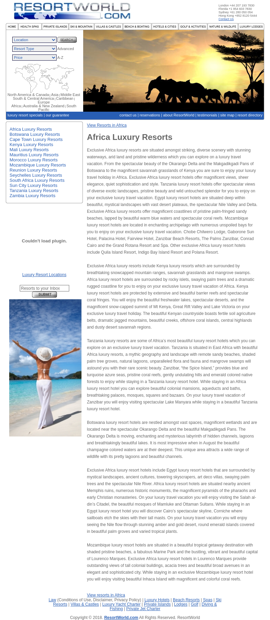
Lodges (181, 604)
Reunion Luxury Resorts (33, 170)
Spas (207, 600)
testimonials (207, 115)
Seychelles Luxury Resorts (36, 175)
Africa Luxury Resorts (31, 129)
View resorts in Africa (106, 595)
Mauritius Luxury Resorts (34, 154)
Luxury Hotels (157, 600)
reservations (150, 115)
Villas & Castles (85, 604)
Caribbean (64, 98)
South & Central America (33, 98)
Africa (16, 106)
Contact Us (226, 19)
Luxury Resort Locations (44, 274)
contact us (127, 115)
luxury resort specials (25, 115)
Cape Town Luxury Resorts (36, 139)
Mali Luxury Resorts (29, 149)
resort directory (250, 115)
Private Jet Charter (143, 608)
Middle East (70, 95)
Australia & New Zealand (43, 106)
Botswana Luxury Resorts (35, 134)
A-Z (60, 57)
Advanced (65, 49)
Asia (54, 95)
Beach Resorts (186, 600)
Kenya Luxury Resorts (31, 144)
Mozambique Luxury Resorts (38, 165)
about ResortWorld (179, 115)
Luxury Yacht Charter (121, 604)
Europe (44, 102)
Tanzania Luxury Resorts (34, 190)
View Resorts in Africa (107, 125)
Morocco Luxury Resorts (34, 159)
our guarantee (57, 115)
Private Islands (157, 604)
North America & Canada (28, 95)
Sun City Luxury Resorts (33, 185)
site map (227, 115)
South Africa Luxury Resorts (37, 180)
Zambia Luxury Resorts (32, 195)
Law (52, 600)
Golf (194, 604)
